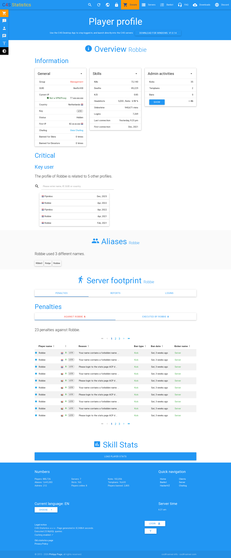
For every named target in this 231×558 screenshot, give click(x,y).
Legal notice (41, 524)
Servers (148, 4)
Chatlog (183, 485)
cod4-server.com (187, 554)
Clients (182, 479)
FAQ (183, 4)
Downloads (201, 4)
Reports (115, 293)
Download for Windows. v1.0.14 (158, 33)
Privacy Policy (41, 543)
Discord (222, 4)
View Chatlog (76, 130)
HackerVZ (165, 485)
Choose (46, 509)
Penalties (62, 293)
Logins (169, 293)
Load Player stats (115, 456)
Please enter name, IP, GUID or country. (62, 186)
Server (182, 482)
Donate (130, 4)
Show (157, 102)
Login (155, 523)
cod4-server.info (170, 554)
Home (163, 479)
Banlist (166, 4)
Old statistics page (44, 540)
